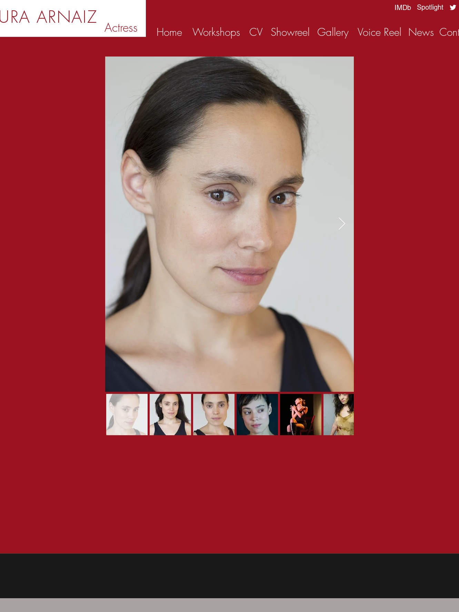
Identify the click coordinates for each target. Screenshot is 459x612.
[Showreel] (290, 32)
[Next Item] (342, 224)
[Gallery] (333, 32)
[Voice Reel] (379, 32)
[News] (421, 32)
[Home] (169, 32)
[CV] (256, 32)
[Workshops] (216, 32)
